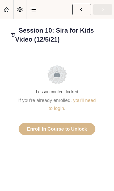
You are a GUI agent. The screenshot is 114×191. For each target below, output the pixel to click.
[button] (6, 9)
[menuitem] (20, 9)
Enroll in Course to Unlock (57, 129)
